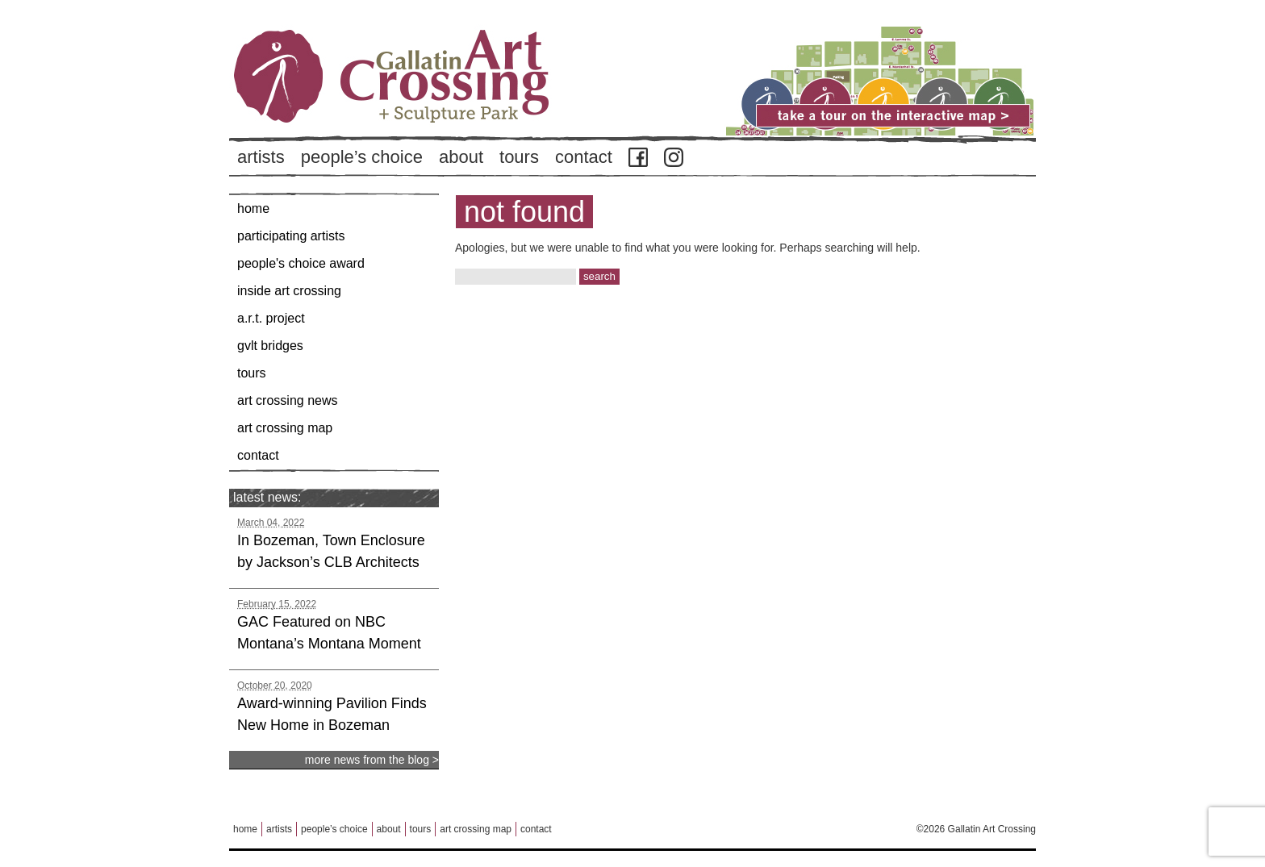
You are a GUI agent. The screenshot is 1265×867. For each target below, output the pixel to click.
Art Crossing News (287, 400)
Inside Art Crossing (289, 291)
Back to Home (439, 104)
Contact (583, 157)
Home (253, 208)
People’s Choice (362, 157)
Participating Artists (290, 236)
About (461, 157)
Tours (519, 157)
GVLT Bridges (270, 345)
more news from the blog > (372, 759)
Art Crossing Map (284, 428)
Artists (261, 157)
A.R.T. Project (271, 318)
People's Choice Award (301, 263)
